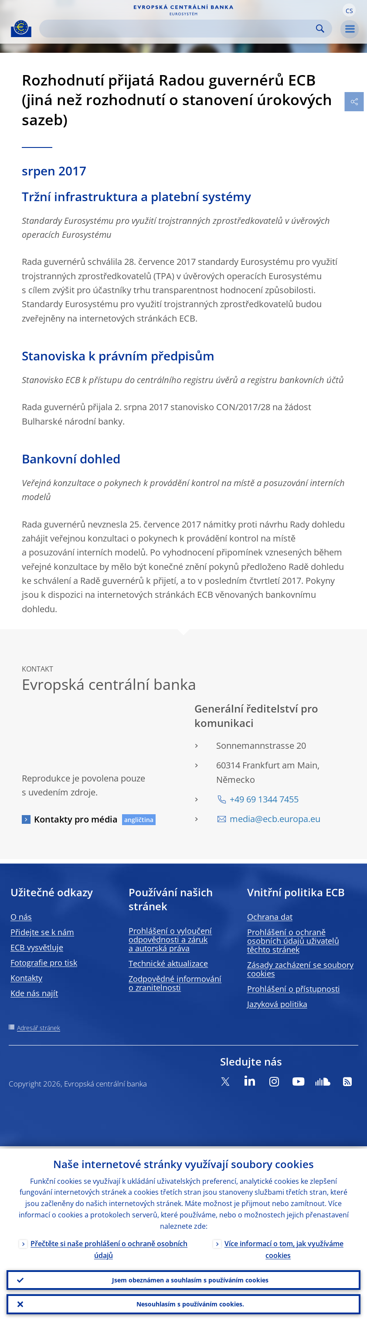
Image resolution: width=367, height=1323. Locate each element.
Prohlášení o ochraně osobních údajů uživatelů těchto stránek (293, 941)
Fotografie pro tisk (43, 962)
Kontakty (26, 978)
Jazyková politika (277, 1004)
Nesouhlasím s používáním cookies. (190, 1303)
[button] (349, 10)
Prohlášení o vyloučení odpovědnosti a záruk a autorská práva (170, 939)
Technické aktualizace (168, 963)
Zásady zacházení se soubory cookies (300, 969)
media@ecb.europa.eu (275, 819)
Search (320, 28)
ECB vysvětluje (36, 947)
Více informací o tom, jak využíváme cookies (283, 1247)
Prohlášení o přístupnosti (293, 989)
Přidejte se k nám (42, 932)
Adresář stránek (38, 1028)
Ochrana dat (269, 917)
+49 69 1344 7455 (264, 799)
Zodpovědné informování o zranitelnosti (175, 983)
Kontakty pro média (76, 819)
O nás (21, 917)
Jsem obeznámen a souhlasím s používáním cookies (190, 1278)
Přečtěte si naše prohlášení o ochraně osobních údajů (109, 1247)
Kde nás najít (34, 993)
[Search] (178, 28)
